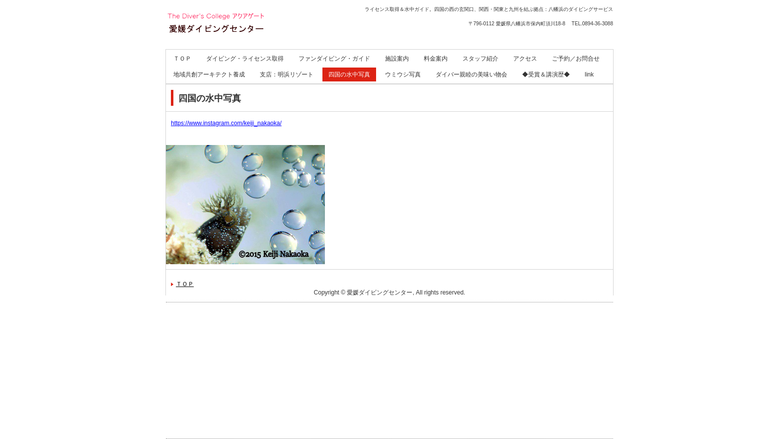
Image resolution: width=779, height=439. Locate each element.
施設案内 (397, 58)
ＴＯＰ (182, 58)
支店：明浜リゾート (286, 74)
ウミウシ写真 (403, 74)
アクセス (525, 58)
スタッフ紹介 (480, 58)
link (589, 74)
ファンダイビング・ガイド (334, 58)
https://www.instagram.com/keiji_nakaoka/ (226, 123)
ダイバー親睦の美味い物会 (471, 74)
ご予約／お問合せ (576, 58)
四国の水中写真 (349, 74)
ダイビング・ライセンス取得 (245, 58)
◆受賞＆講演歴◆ (546, 74)
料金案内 (436, 58)
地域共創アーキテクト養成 (209, 74)
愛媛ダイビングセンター (233, 50)
